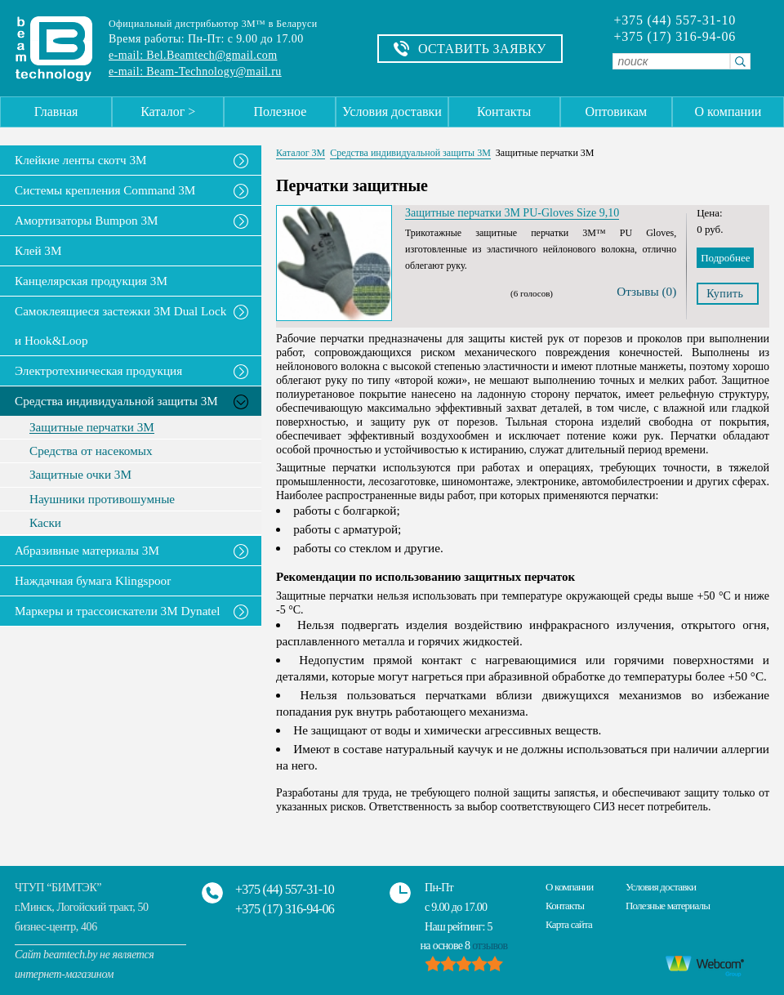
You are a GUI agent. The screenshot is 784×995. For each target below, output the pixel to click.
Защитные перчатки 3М (91, 427)
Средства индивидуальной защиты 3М (116, 401)
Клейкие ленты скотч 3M (81, 160)
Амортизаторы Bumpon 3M (86, 220)
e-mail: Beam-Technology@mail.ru (195, 71)
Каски (45, 522)
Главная (56, 111)
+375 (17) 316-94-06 (674, 37)
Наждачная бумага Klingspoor (93, 580)
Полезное (279, 111)
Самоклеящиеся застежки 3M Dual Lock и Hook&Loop (120, 325)
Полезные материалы (668, 905)
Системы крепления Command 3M (105, 190)
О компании (728, 111)
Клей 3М (38, 250)
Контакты (504, 111)
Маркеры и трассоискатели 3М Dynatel (117, 611)
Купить (724, 294)
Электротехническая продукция (98, 370)
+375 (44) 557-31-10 (674, 20)
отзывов (489, 945)
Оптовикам (616, 111)
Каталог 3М (300, 152)
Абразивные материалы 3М (87, 550)
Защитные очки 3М (80, 474)
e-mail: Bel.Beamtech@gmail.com (193, 55)
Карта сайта (569, 924)
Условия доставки (392, 111)
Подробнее (725, 258)
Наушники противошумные (102, 499)
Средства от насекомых (91, 450)
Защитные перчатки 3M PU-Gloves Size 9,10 (512, 213)
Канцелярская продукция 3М (91, 281)
